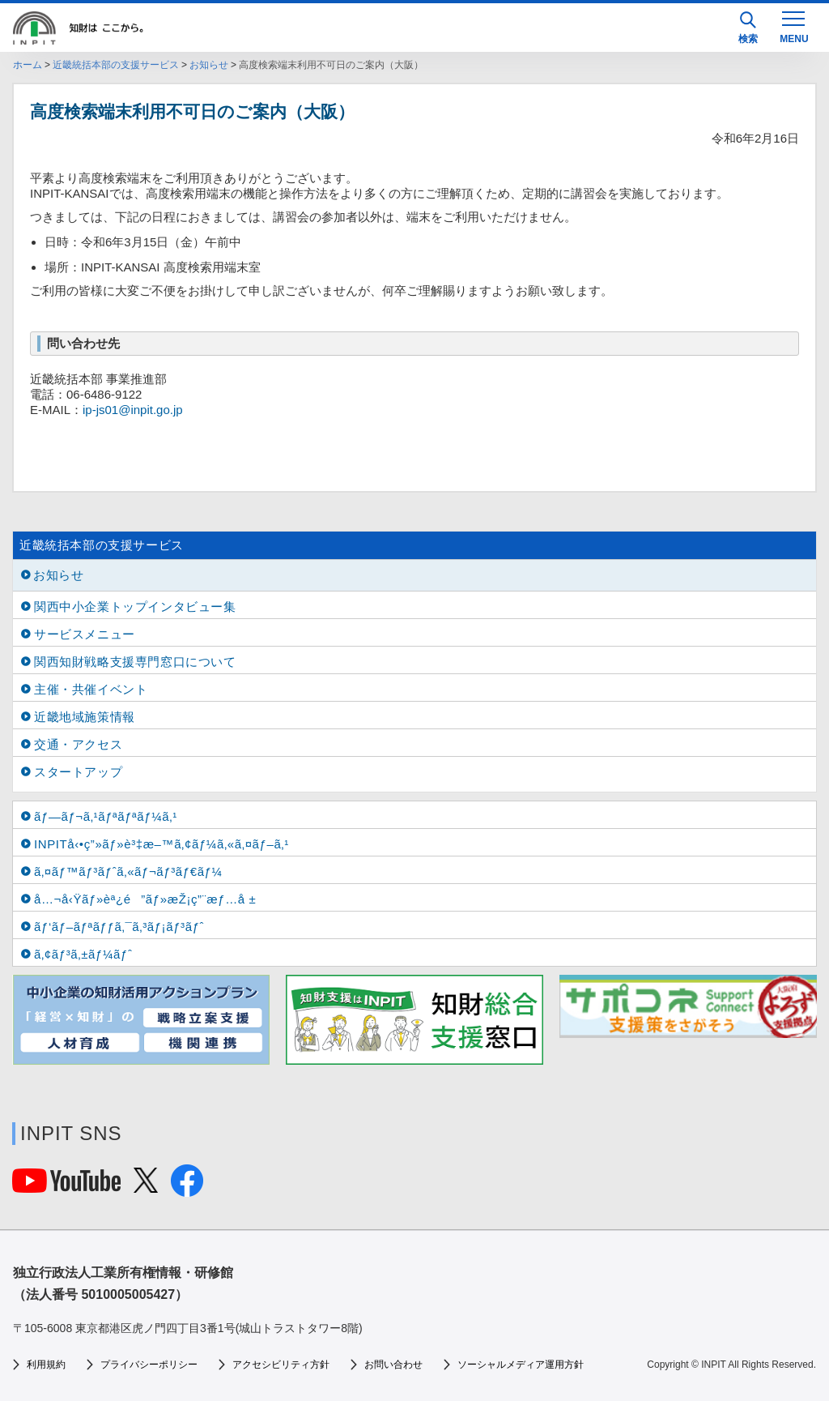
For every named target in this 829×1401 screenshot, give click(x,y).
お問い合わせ (393, 1364)
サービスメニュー (84, 634)
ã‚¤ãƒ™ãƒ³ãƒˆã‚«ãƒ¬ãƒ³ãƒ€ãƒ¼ (128, 871)
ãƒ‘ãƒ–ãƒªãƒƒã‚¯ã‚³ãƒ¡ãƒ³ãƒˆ (119, 926)
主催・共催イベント (90, 689)
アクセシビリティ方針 (280, 1364)
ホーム (27, 64)
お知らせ (208, 64)
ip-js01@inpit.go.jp (133, 409)
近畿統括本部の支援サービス (116, 64)
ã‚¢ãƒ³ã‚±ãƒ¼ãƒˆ (83, 954)
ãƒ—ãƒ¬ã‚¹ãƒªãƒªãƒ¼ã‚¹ (105, 816)
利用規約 (46, 1364)
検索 (748, 28)
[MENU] (793, 26)
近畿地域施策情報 (84, 717)
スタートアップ (78, 772)
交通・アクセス (78, 744)
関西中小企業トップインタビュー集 (135, 606)
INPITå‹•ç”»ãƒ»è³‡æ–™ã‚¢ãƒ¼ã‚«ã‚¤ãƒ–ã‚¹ (161, 844)
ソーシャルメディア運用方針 (520, 1364)
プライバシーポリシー (149, 1364)
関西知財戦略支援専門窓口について (135, 661)
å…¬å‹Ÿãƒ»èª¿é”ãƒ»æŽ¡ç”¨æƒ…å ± (145, 899)
